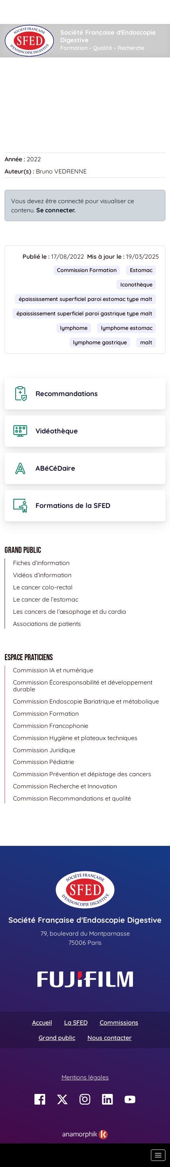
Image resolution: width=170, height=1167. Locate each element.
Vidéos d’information (42, 575)
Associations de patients (47, 623)
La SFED (75, 1022)
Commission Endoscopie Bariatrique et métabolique (86, 701)
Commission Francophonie (50, 725)
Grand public (57, 1037)
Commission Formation (87, 270)
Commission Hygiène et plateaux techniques (75, 738)
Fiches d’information (41, 563)
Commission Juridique (44, 750)
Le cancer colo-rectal (43, 587)
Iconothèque (56, 80)
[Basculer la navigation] (158, 1155)
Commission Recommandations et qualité (72, 798)
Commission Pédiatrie (43, 762)
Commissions (119, 1022)
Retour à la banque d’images (49, 114)
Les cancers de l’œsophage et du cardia (69, 611)
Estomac (141, 270)
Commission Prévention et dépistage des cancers (82, 774)
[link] (85, 1135)
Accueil (17, 80)
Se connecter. (56, 210)
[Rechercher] (82, 12)
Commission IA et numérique (53, 670)
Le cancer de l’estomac (45, 599)
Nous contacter (109, 1037)
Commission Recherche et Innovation (65, 786)
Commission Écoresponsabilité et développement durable (82, 685)
